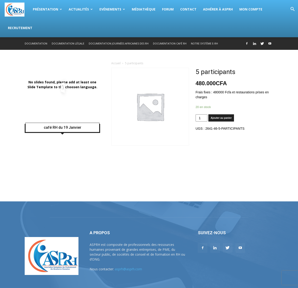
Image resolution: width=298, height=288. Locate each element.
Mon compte (250, 9)
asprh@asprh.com (128, 269)
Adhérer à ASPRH (218, 9)
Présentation (47, 9)
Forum (168, 9)
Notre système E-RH (204, 43)
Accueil (116, 63)
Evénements (112, 9)
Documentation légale (68, 43)
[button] (292, 9)
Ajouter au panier (221, 117)
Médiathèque (144, 9)
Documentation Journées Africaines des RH (119, 43)
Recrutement (20, 28)
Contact (188, 9)
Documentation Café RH (169, 43)
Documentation (36, 43)
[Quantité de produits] (201, 118)
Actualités (81, 9)
